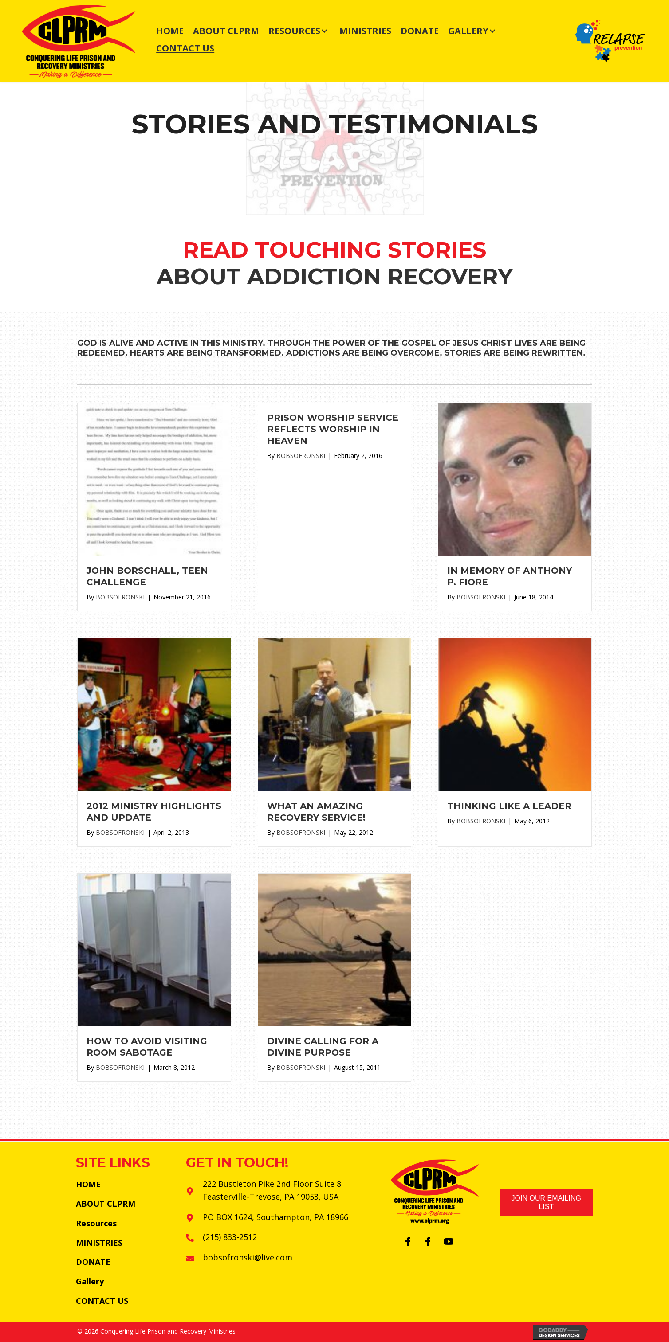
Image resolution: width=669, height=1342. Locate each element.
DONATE (93, 1261)
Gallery (90, 1281)
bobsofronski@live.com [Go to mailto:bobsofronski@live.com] (247, 1257)
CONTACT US (102, 1300)
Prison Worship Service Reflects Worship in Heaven (332, 429)
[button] (408, 1241)
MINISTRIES (99, 1242)
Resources (96, 1223)
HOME (88, 1184)
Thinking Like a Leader (509, 806)
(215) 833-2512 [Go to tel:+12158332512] (230, 1237)
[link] (170, 31)
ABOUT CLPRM (105, 1203)
